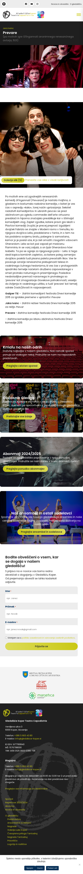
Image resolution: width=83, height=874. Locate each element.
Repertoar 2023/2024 (16, 802)
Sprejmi (29, 868)
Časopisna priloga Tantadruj (22, 833)
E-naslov (11, 622)
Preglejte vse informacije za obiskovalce (26, 788)
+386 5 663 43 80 (23, 735)
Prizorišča (12, 840)
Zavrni (40, 868)
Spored (9, 798)
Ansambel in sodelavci (19, 822)
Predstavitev (14, 819)
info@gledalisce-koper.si (28, 738)
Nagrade (12, 826)
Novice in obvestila (60, 4)
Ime (8, 591)
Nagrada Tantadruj (17, 836)
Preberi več (52, 868)
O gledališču (76, 4)
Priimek (10, 606)
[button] (72, 14)
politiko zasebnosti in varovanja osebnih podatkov (48, 637)
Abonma (9, 806)
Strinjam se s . (41, 637)
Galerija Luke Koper (17, 829)
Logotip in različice (17, 844)
